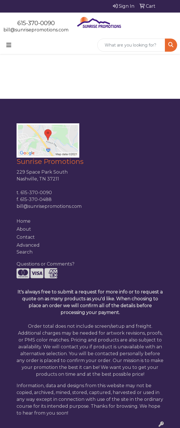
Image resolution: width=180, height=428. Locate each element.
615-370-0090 (36, 23)
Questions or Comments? (45, 264)
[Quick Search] (131, 45)
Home (24, 221)
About (24, 229)
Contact (26, 237)
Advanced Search (28, 248)
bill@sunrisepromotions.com (35, 30)
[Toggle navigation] (9, 45)
